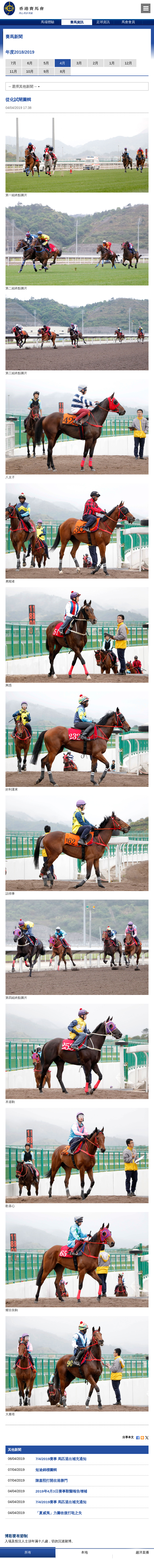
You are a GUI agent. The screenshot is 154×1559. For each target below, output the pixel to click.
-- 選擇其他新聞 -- (24, 86)
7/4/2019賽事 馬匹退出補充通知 (60, 1459)
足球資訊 (103, 22)
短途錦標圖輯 (46, 1470)
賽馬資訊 (77, 22)
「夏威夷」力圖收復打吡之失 (58, 1513)
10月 (30, 71)
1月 (112, 63)
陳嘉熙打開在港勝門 (51, 1480)
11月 (13, 71)
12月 (128, 63)
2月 (95, 63)
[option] (47, 22)
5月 (46, 63)
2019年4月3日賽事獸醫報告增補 (61, 1491)
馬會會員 (128, 22)
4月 (62, 63)
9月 (46, 71)
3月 (79, 63)
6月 (30, 63)
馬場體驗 (47, 22)
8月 (62, 71)
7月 (13, 63)
